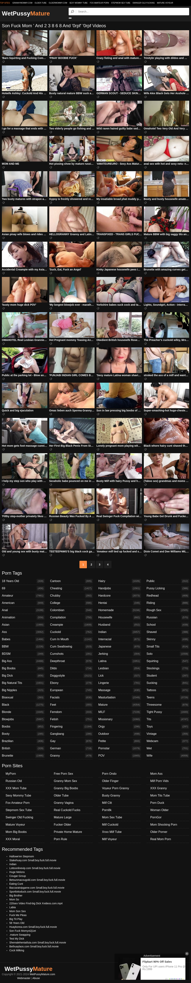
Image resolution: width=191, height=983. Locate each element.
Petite (119, 741)
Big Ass (23, 661)
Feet (71, 705)
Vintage (168, 734)
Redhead (168, 595)
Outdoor (119, 734)
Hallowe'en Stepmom (21, 856)
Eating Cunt (16, 883)
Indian (119, 632)
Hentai (119, 603)
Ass (23, 632)
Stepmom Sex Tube (120, 3)
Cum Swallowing (71, 646)
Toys (168, 726)
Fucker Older (62, 824)
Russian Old (14, 781)
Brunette (23, 755)
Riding (168, 603)
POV (119, 755)
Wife (168, 755)
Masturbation (119, 697)
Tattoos (168, 690)
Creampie (71, 625)
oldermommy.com (58, 3)
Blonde (23, 712)
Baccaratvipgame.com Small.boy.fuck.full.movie (36, 887)
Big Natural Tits (23, 683)
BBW (23, 646)
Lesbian (119, 668)
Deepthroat (71, 661)
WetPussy (26, 13)
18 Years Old (23, 581)
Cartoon (71, 581)
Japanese (119, 646)
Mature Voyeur (165, 3)
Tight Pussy (168, 712)
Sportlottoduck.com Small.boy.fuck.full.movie (35, 891)
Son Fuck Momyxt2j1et (22, 930)
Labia (12, 907)
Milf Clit (107, 802)
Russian (168, 617)
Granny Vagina (64, 802)
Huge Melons (17, 872)
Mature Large (63, 817)
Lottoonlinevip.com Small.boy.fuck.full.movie (34, 868)
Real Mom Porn (160, 839)
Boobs (23, 726)
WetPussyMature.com (42, 974)
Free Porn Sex (63, 773)
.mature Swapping (19, 934)
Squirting (168, 661)
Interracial (119, 639)
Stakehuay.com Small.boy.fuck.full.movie (32, 860)
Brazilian (23, 741)
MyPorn (11, 773)
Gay (71, 741)
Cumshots (71, 654)
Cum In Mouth (71, 639)
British (23, 748)
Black (23, 705)
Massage (119, 690)
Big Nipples (23, 690)
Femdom (71, 712)
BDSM (23, 654)
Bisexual (23, 697)
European (71, 690)
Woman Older (159, 810)
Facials (71, 697)
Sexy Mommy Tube (78, 3)
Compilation (71, 617)
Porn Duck (157, 802)
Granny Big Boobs (66, 788)
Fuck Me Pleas (18, 915)
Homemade (119, 610)
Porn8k (107, 810)
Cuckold (71, 632)
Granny (71, 755)
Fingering (71, 726)
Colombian (71, 610)
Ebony (71, 683)
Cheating (71, 588)
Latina (119, 661)
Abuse (36, 978)
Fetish (71, 719)
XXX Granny (158, 788)
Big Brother (15, 895)
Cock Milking (16, 950)
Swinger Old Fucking (144, 3)
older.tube (40, 3)
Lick (119, 675)
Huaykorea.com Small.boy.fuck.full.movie (33, 926)
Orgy (119, 726)
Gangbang (71, 734)
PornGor (156, 817)
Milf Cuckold (110, 824)
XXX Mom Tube (16, 788)
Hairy (119, 581)
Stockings (168, 668)
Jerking (119, 654)
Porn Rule (60, 839)
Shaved (168, 632)
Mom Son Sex (17, 911)
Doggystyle (71, 675)
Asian (23, 625)
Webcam (168, 741)
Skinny (168, 639)
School (168, 625)
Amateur (23, 595)
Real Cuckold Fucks (67, 810)
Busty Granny (111, 795)
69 (23, 588)
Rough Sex (168, 610)
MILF (119, 712)
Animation (23, 617)
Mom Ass (156, 773)
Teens (168, 697)
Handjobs (119, 588)
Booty (23, 734)
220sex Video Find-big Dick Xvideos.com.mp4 (35, 903)
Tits (168, 719)
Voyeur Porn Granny (115, 788)
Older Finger (110, 781)
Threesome (168, 705)
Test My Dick (16, 938)
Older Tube (61, 795)
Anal (23, 610)
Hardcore (119, 595)
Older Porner (158, 831)
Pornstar (119, 748)
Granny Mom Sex (65, 781)
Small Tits (168, 646)
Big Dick (23, 675)
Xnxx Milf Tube (112, 831)
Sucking (168, 683)
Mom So (14, 899)
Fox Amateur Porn (99, 3)
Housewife (119, 617)
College (71, 603)
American (23, 603)
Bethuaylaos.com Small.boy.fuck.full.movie (34, 946)
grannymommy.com (22, 3)
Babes (23, 639)
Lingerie (119, 683)
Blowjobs (23, 719)
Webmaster (23, 978)
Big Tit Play (15, 919)
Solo (168, 654)
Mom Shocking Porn (163, 824)
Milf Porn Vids (159, 781)
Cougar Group (17, 875)
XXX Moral (13, 839)
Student (168, 675)
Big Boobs (23, 668)
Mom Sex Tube (112, 817)
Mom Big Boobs (16, 831)
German (71, 748)
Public (168, 581)
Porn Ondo (109, 773)
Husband (119, 625)
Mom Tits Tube (160, 795)
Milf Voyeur (109, 839)
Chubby (71, 595)
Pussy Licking (168, 588)
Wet (168, 748)
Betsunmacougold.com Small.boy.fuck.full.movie (37, 879)
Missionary (119, 719)
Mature (119, 705)
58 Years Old (16, 922)
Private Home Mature (68, 831)
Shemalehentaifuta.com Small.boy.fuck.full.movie (37, 942)
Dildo (71, 668)
